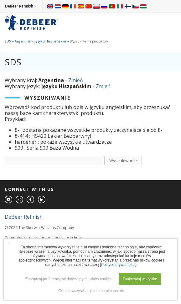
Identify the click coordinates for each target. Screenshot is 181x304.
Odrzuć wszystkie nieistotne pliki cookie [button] (91, 291)
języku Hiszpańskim (50, 41)
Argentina (23, 41)
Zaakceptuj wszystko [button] (139, 279)
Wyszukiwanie (123, 160)
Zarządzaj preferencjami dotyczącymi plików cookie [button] (68, 279)
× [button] (8, 243)
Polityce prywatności (118, 264)
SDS (8, 41)
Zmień (75, 80)
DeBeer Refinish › (20, 6)
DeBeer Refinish (24, 216)
